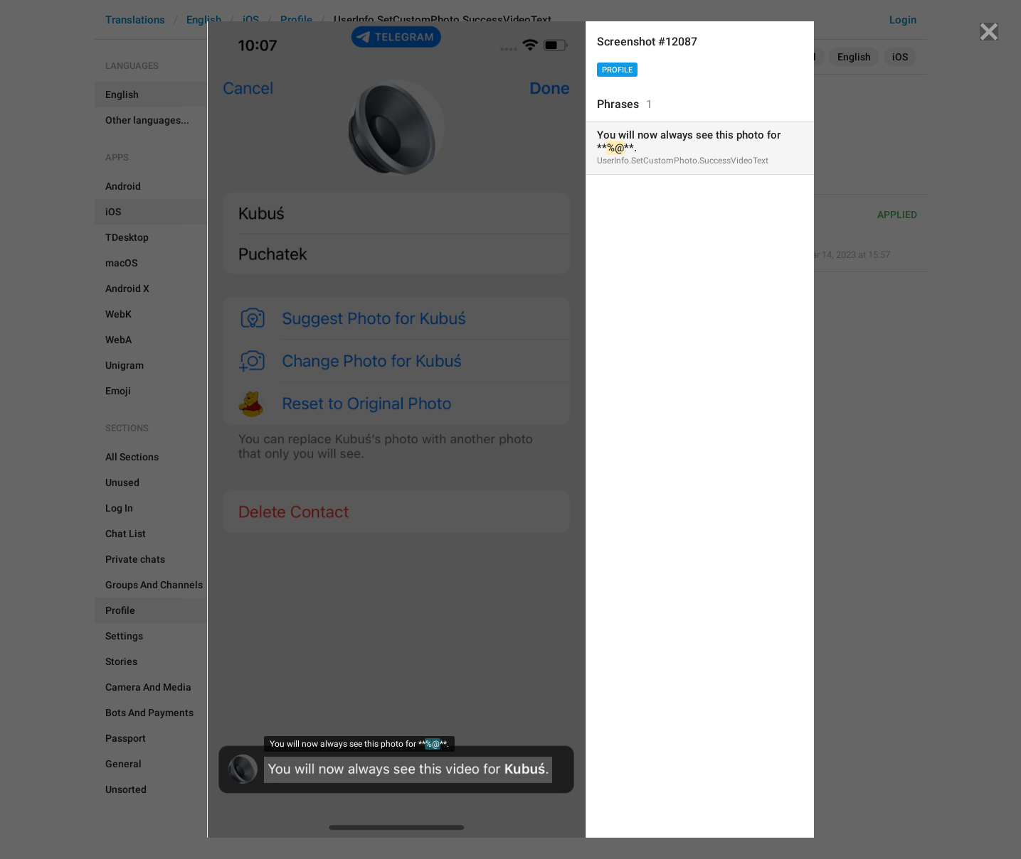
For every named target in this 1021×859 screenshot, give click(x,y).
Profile (617, 70)
